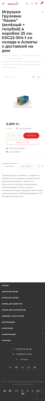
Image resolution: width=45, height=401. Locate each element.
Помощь (6, 340)
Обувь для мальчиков (14, 310)
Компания (7, 328)
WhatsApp (34, 367)
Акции (5, 285)
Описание (9, 166)
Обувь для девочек (12, 304)
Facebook (16, 367)
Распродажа (8, 322)
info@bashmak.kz (24, 354)
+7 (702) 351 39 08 (23, 349)
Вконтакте (10, 367)
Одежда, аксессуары (13, 316)
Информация (9, 334)
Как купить (26, 166)
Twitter (22, 367)
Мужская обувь (10, 298)
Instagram (28, 367)
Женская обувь (10, 292)
